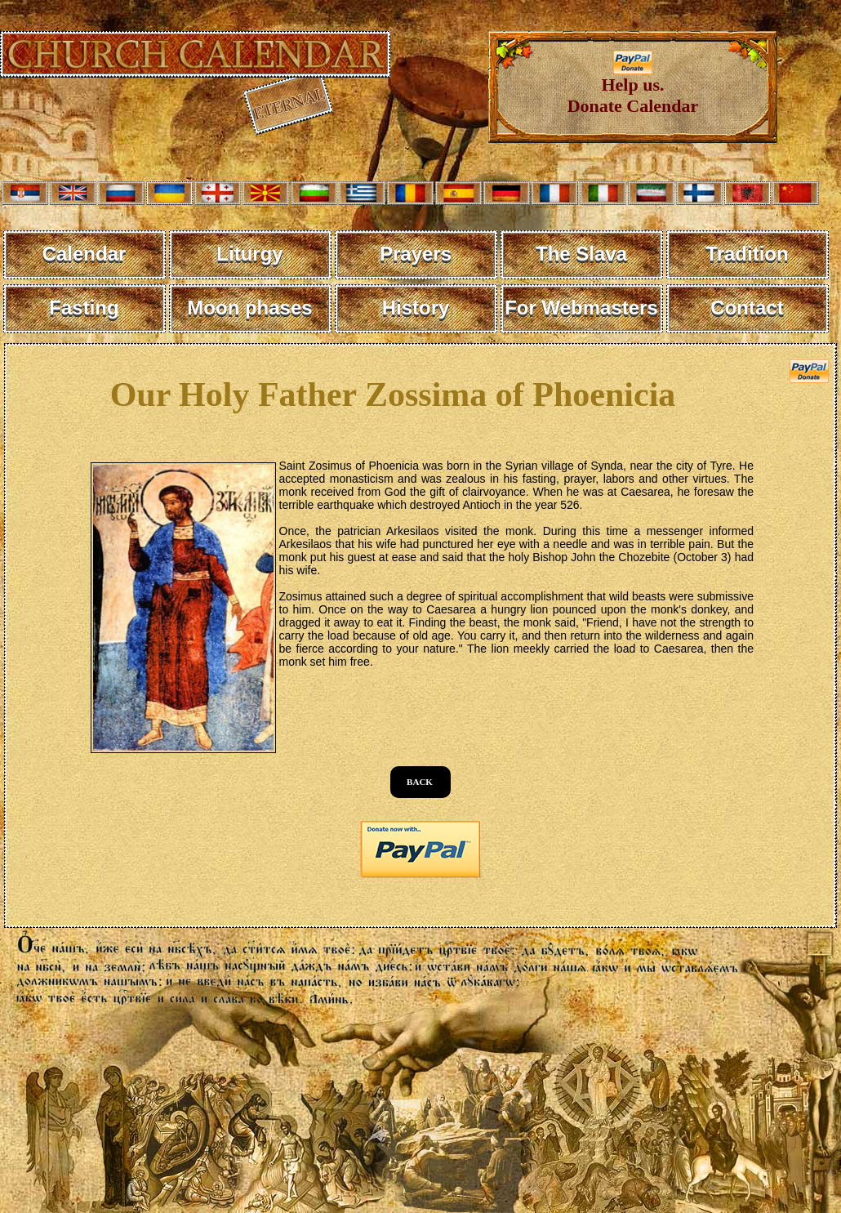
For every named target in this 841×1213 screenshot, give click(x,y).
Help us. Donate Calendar (633, 87)
